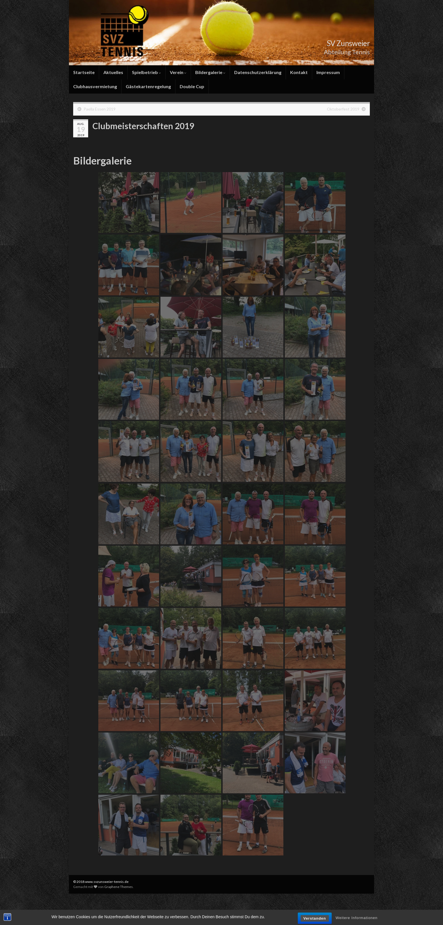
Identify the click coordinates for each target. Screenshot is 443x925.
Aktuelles (113, 72)
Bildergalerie (210, 72)
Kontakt (299, 72)
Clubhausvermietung (95, 86)
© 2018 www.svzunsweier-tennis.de (101, 881)
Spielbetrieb (146, 72)
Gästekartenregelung (148, 86)
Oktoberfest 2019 (343, 109)
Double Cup (192, 86)
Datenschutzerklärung (257, 72)
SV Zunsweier (344, 42)
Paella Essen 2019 (100, 109)
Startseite (84, 72)
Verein (178, 72)
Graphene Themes (118, 887)
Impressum (328, 72)
